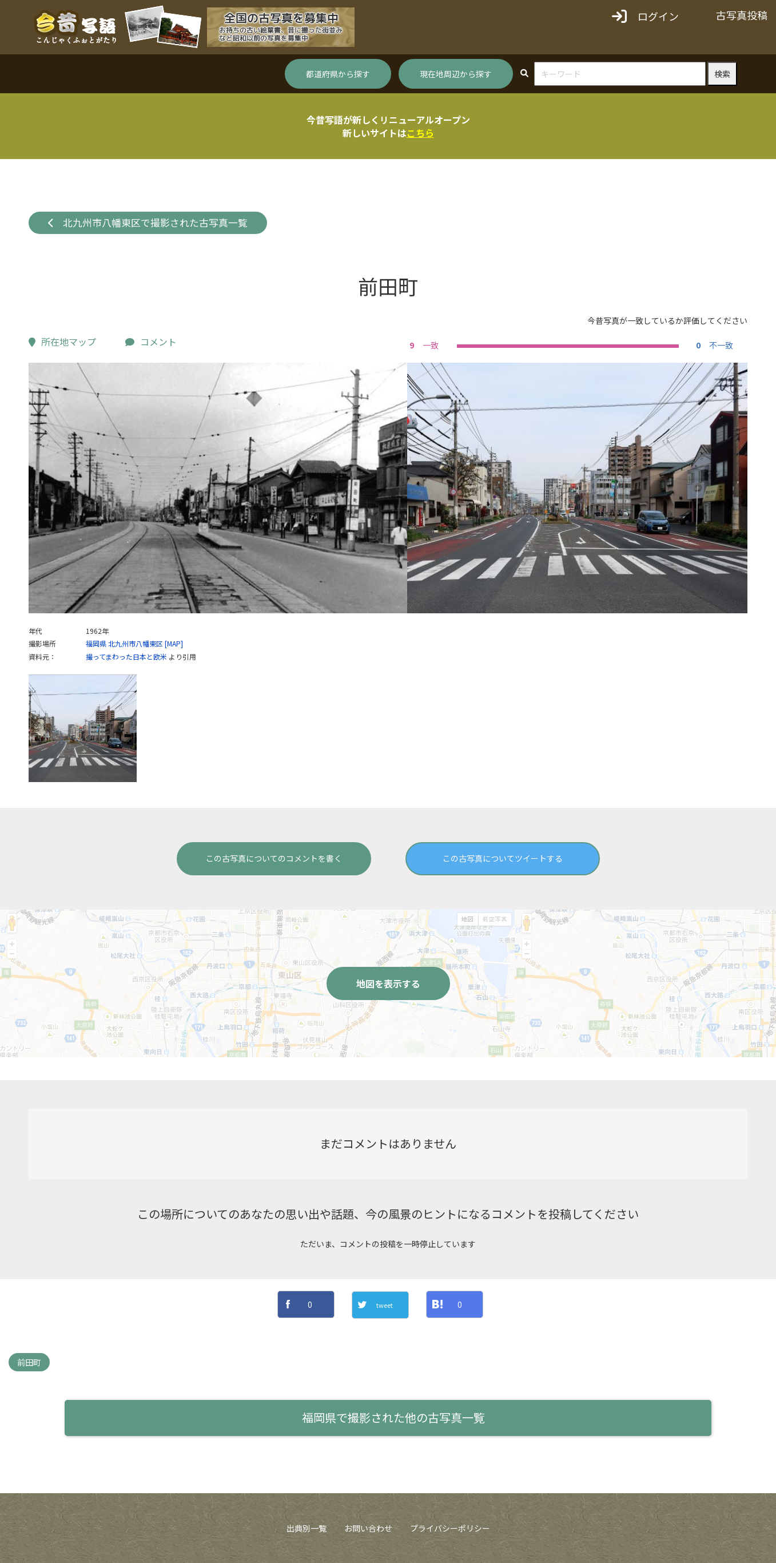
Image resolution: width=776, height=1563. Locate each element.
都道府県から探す (338, 74)
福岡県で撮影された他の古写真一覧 (393, 1417)
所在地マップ (62, 341)
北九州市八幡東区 (135, 643)
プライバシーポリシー (450, 1528)
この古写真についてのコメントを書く (274, 858)
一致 (423, 345)
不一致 (713, 345)
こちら (420, 133)
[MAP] (174, 643)
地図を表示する (388, 983)
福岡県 (96, 643)
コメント (151, 341)
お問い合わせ (368, 1528)
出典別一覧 (306, 1528)
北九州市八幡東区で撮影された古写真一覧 (148, 222)
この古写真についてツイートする (503, 858)
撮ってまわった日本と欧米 (126, 656)
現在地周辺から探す (456, 74)
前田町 (29, 1362)
